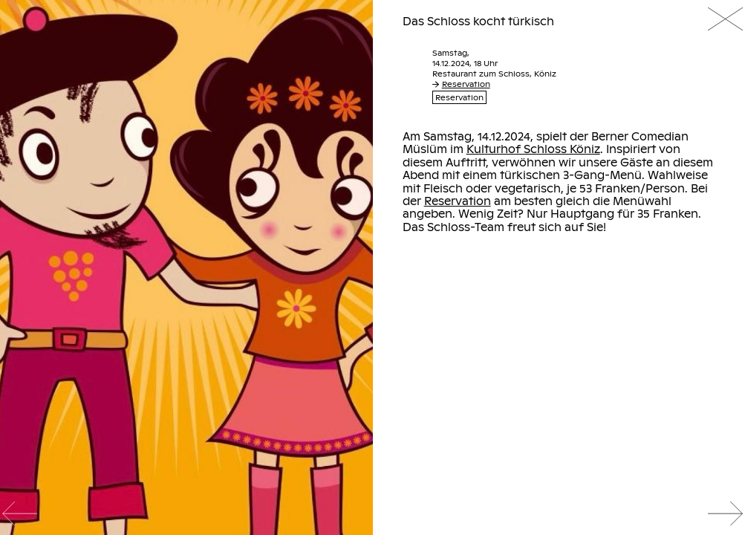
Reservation (461, 84)
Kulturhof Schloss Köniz (533, 148)
